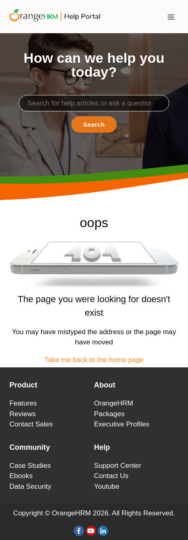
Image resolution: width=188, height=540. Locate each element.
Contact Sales (31, 424)
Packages (109, 414)
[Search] (94, 103)
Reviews (22, 414)
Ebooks (21, 476)
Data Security (30, 486)
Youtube (107, 486)
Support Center (117, 465)
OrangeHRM (113, 403)
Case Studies (30, 465)
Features (23, 403)
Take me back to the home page (94, 360)
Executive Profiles (121, 424)
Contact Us (111, 476)
